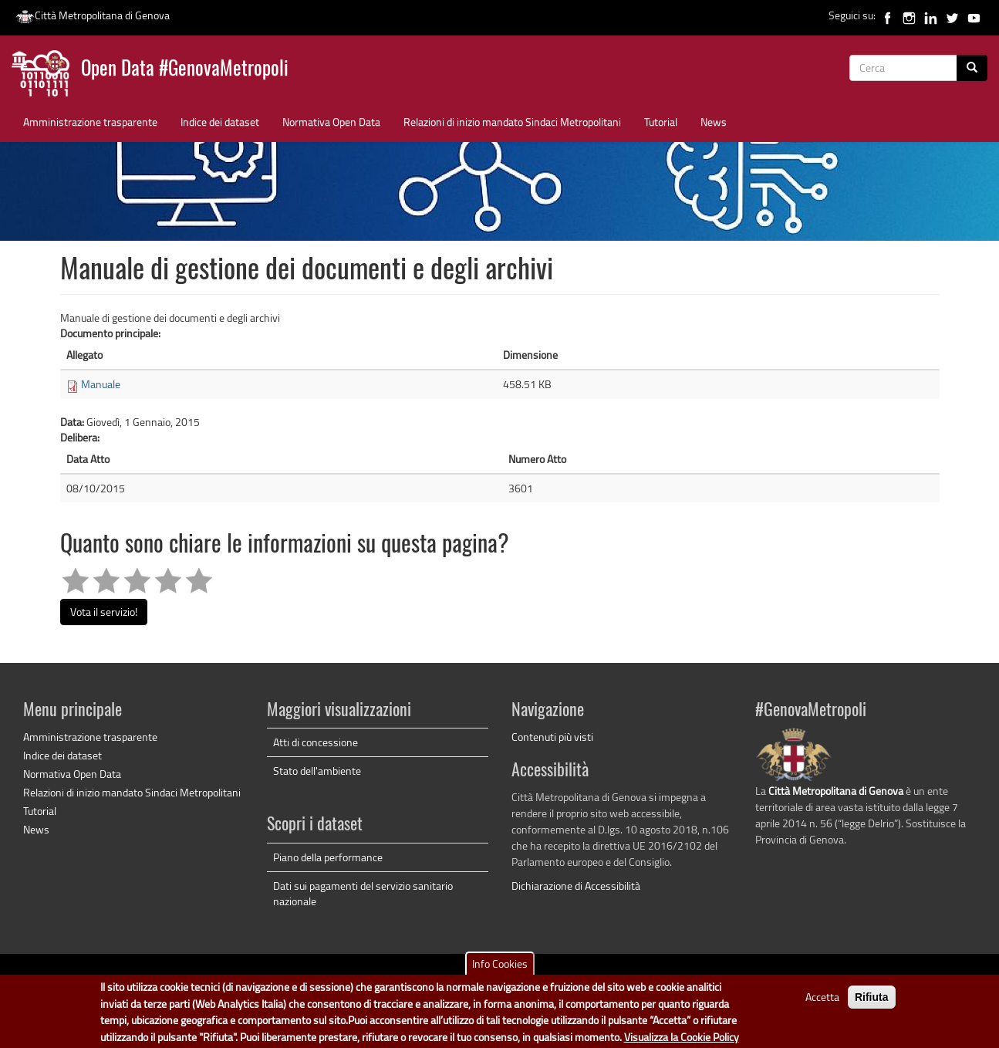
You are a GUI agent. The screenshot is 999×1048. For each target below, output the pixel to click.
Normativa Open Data (331, 121)
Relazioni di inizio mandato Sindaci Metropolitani (512, 121)
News (713, 121)
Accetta (822, 1004)
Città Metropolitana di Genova (92, 15)
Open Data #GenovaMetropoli (185, 69)
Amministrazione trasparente (90, 121)
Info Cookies (500, 971)
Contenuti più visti (552, 736)
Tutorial (660, 121)
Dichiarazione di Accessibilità (575, 885)
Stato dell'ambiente (317, 770)
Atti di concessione (315, 742)
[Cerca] (972, 68)
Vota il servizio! (103, 611)
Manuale (100, 384)
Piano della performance (328, 857)
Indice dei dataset (220, 121)
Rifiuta (872, 1005)
